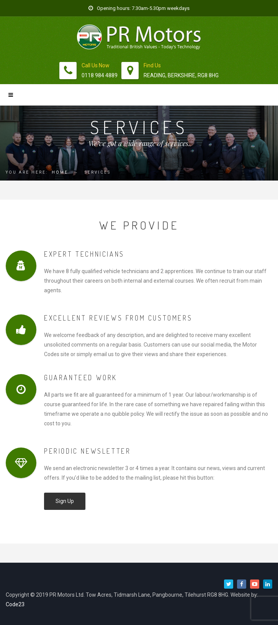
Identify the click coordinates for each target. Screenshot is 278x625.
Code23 (15, 604)
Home (60, 172)
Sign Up (65, 501)
